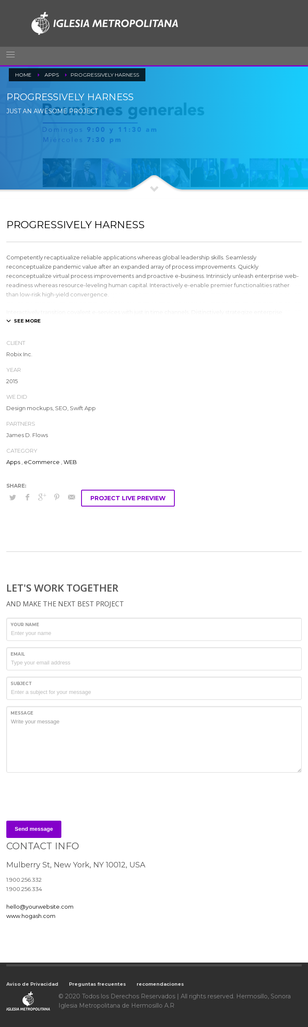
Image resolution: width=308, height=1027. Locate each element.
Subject (21, 683)
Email (18, 654)
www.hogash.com (30, 915)
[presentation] (70, 795)
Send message (34, 829)
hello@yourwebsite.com (40, 906)
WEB (70, 462)
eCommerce (42, 462)
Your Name (25, 624)
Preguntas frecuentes (97, 984)
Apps (13, 462)
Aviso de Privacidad (32, 984)
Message (22, 713)
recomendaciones (160, 984)
